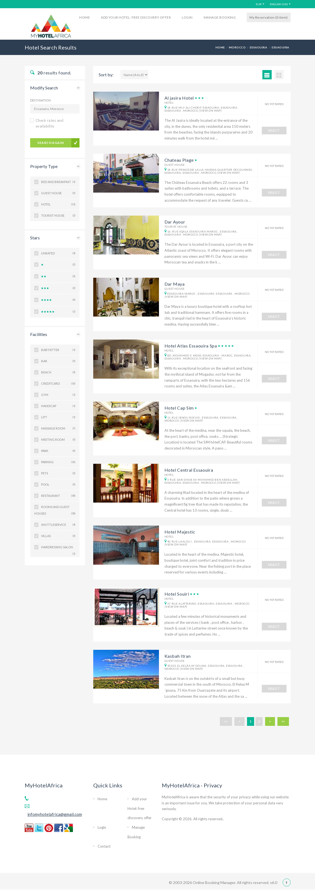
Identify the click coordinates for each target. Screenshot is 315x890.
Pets (58, 473)
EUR (259, 4)
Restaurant (58, 495)
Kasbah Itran (177, 656)
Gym (58, 395)
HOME (220, 47)
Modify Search (44, 87)
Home (84, 17)
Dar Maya (174, 283)
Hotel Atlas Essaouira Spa (190, 345)
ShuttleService (58, 524)
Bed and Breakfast (58, 182)
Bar (58, 361)
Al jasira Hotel (179, 97)
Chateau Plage (179, 160)
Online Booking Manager (213, 882)
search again (50, 143)
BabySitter (58, 350)
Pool (58, 484)
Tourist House (58, 215)
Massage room (58, 428)
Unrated (58, 253)
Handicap (58, 406)
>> (283, 721)
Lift (58, 417)
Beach (58, 372)
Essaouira (259, 47)
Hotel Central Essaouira (188, 469)
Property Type (44, 166)
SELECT (274, 130)
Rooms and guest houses (54, 511)
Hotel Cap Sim (179, 407)
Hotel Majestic (179, 531)
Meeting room (58, 439)
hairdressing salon (58, 549)
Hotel (58, 204)
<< (226, 721)
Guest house (58, 193)
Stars (35, 237)
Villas (58, 536)
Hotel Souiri (176, 593)
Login (187, 17)
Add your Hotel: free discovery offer (136, 17)
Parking (58, 462)
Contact (104, 846)
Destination (40, 100)
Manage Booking (220, 17)
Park (58, 451)
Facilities (38, 334)
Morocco (237, 47)
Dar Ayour (174, 221)
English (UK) (279, 4)
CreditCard (58, 383)
